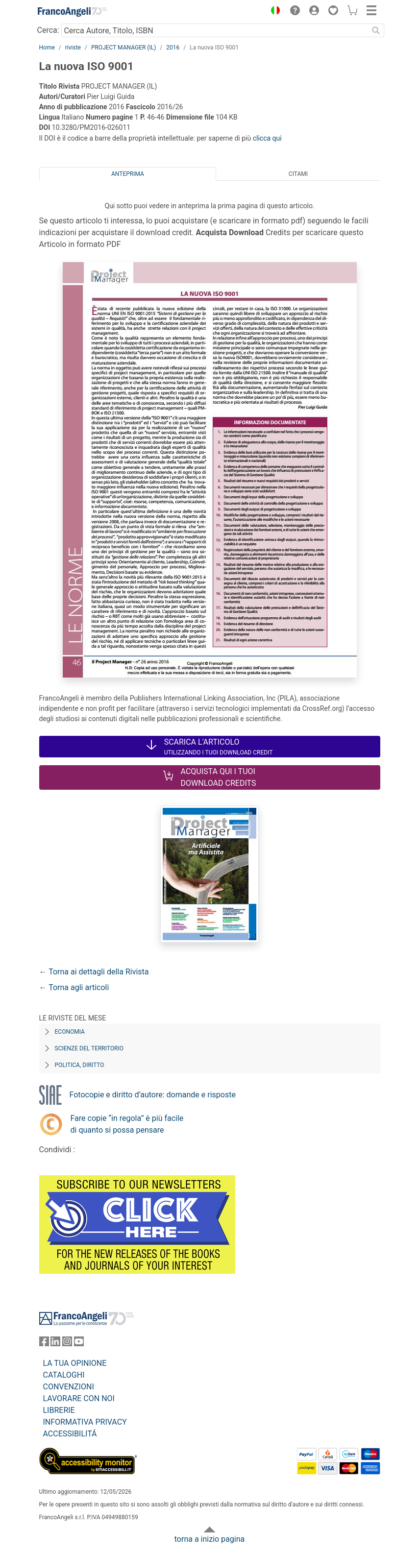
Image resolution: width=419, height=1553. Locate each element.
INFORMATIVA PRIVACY (85, 1422)
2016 (172, 47)
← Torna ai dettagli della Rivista (94, 971)
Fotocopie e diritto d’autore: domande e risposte (153, 1094)
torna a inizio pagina (209, 1539)
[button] (273, 12)
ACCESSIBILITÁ (70, 1433)
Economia (70, 1031)
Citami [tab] (298, 173)
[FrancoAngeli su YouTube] (79, 1343)
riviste (73, 47)
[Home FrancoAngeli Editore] (72, 12)
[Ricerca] (376, 30)
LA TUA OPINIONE (75, 1363)
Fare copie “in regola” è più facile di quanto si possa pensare (127, 1124)
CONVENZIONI (68, 1386)
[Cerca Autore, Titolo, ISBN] (215, 30)
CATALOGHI (64, 1375)
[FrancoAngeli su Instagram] (67, 1343)
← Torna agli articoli (74, 987)
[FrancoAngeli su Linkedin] (55, 1343)
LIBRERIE (59, 1410)
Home (47, 47)
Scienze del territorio (89, 1048)
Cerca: (48, 30)
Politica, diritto (79, 1065)
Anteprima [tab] (127, 173)
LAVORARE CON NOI (79, 1398)
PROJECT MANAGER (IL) (123, 47)
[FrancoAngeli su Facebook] (44, 1343)
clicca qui (267, 138)
